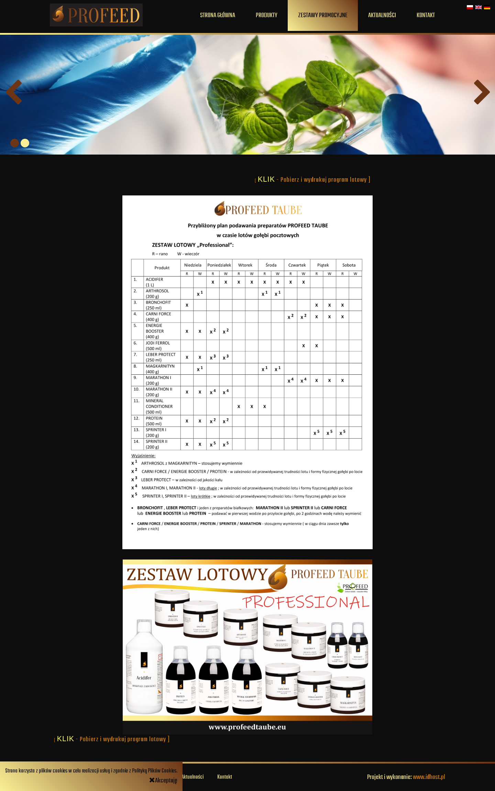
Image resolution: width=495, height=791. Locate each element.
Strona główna (217, 15)
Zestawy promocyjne (323, 15)
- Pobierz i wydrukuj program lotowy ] (324, 180)
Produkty (266, 15)
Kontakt (426, 15)
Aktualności (382, 15)
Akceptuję (163, 781)
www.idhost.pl (429, 777)
